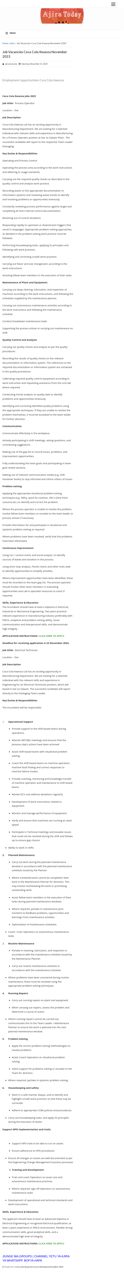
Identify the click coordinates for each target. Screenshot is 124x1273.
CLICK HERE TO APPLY (51, 635)
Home (5, 43)
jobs (12, 43)
